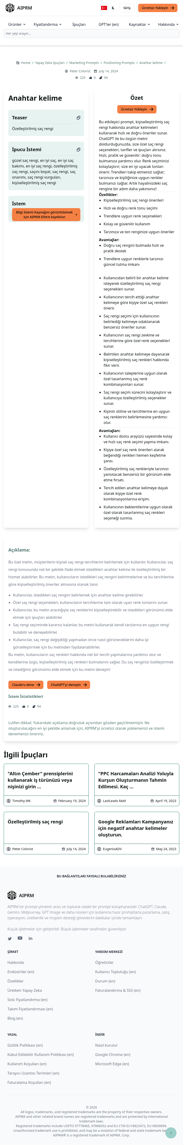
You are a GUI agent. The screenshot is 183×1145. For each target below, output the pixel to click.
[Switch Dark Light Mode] (113, 7)
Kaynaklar (140, 24)
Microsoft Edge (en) (112, 1063)
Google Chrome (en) (112, 1054)
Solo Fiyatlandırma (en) (27, 999)
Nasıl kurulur (106, 1045)
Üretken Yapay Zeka (24, 990)
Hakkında (168, 24)
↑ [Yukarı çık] (171, 1133)
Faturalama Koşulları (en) (29, 1082)
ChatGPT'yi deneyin (69, 684)
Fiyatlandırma (48, 24)
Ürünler (17, 24)
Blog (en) (15, 1018)
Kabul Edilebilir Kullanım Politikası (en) (40, 1054)
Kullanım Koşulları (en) (26, 1063)
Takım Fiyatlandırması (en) (30, 1009)
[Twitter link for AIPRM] (9, 938)
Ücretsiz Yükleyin (158, 8)
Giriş (127, 8)
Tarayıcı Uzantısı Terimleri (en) (33, 1073)
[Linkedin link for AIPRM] (31, 939)
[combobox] (91, 33)
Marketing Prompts (84, 62)
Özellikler (15, 981)
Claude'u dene (26, 684)
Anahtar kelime (151, 62)
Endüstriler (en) (20, 971)
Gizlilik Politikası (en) (25, 1045)
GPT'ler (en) (109, 24)
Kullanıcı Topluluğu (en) (115, 971)
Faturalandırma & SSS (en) (118, 990)
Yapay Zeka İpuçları (50, 62)
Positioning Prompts (119, 62)
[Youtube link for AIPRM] (20, 939)
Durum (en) (105, 981)
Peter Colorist (80, 71)
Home (26, 62)
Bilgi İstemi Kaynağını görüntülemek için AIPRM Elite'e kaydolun (47, 214)
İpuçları (79, 24)
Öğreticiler (104, 962)
